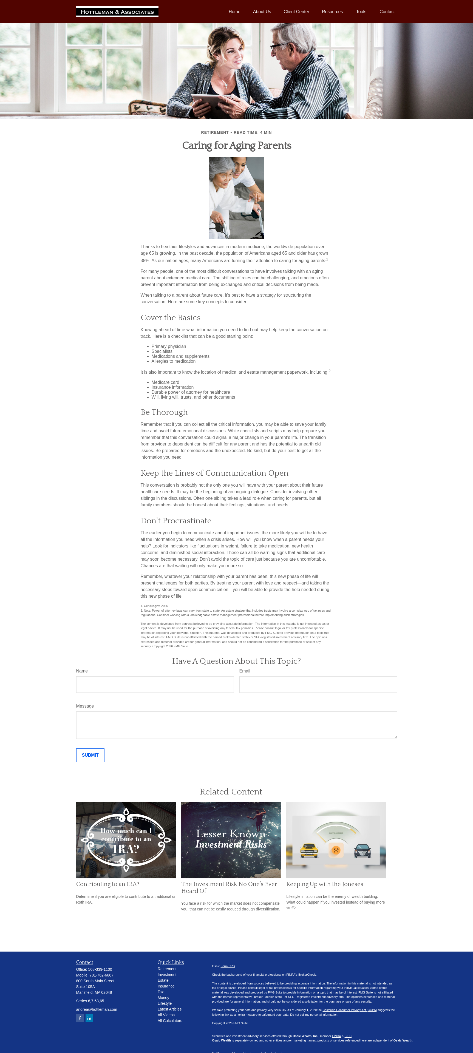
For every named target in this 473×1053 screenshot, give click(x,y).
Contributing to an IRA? (107, 884)
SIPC (348, 1036)
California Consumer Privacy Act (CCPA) (349, 1010)
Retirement (167, 969)
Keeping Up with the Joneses (324, 884)
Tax (161, 992)
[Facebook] (80, 1018)
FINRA (336, 1036)
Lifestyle (165, 1003)
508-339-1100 (100, 969)
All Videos (166, 1015)
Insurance (166, 986)
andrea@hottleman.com (96, 1009)
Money (163, 997)
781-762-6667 (102, 975)
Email (244, 671)
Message (85, 706)
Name (82, 671)
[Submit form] (90, 755)
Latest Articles (170, 1009)
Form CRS (228, 966)
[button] (234, 11)
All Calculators (170, 1020)
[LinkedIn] (89, 1018)
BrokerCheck (307, 974)
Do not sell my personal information (313, 1014)
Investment (167, 974)
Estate (163, 980)
